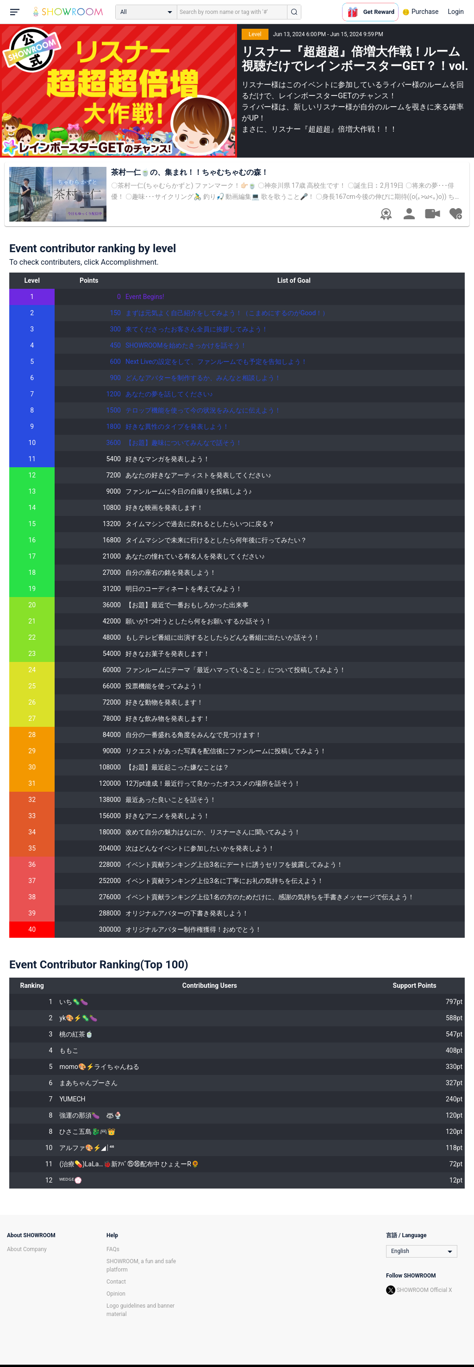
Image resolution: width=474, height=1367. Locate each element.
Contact (116, 1281)
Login (456, 11)
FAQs (112, 1249)
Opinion (115, 1294)
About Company (27, 1249)
